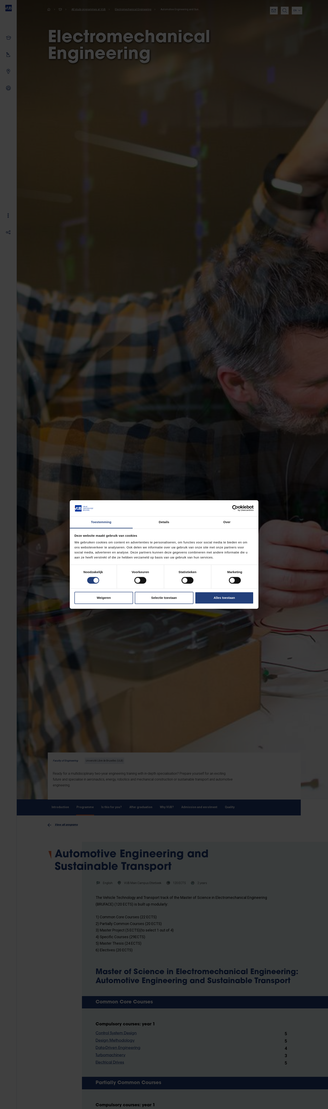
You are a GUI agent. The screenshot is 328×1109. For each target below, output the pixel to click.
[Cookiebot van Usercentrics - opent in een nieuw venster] (235, 508)
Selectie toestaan (164, 597)
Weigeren (104, 597)
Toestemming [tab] (101, 522)
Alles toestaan (224, 597)
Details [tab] (164, 522)
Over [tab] (227, 522)
